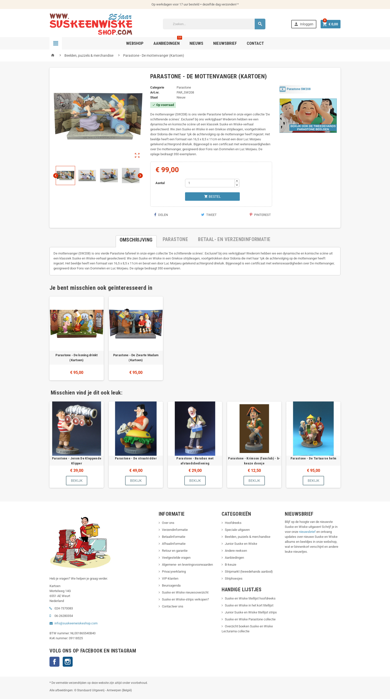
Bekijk (77, 481)
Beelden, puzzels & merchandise (247, 537)
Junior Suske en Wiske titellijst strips (251, 612)
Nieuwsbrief (225, 43)
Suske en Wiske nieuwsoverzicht (185, 592)
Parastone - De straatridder (136, 458)
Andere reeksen (236, 550)
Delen (161, 215)
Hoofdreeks (233, 523)
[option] (76, 338)
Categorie (157, 87)
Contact (255, 43)
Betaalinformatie (173, 537)
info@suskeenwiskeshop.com (76, 623)
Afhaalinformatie (174, 544)
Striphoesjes (234, 578)
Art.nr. (154, 92)
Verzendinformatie (175, 530)
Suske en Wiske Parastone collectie (250, 619)
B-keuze (230, 564)
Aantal (160, 183)
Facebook (54, 662)
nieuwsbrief (307, 532)
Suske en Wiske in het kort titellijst (249, 605)
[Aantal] (210, 183)
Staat (154, 97)
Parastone (184, 87)
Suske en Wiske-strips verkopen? (185, 599)
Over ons (168, 523)
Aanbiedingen (234, 557)
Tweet (209, 215)
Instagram (68, 662)
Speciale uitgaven (237, 530)
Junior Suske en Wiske (241, 544)
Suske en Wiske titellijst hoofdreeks (250, 598)
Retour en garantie (175, 550)
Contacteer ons (172, 606)
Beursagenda (171, 585)
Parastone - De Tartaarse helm (313, 458)
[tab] (136, 239)
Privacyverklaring (174, 571)
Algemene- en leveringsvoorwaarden (187, 564)
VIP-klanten (170, 578)
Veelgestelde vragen (176, 557)
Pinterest (260, 215)
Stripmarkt (232, 571)
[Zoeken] (214, 24)
